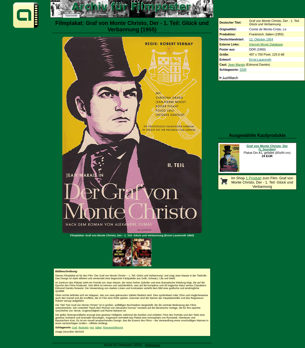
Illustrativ (83, 327)
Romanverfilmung (113, 327)
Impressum (152, 345)
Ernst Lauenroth (260, 59)
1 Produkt (254, 178)
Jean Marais (236, 64)
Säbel (98, 327)
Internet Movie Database (266, 44)
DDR (243, 69)
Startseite (71, 15)
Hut (92, 327)
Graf (74, 327)
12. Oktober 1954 (261, 39)
